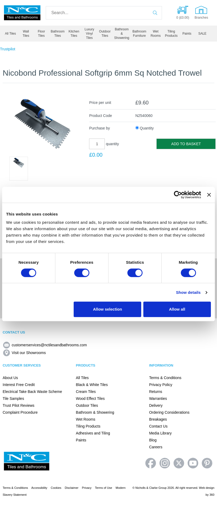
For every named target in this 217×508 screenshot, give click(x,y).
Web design (206, 487)
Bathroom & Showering (121, 33)
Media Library (160, 433)
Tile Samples (13, 398)
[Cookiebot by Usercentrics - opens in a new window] (178, 195)
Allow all (177, 309)
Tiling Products (171, 34)
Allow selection (107, 309)
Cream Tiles (86, 391)
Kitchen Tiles (74, 34)
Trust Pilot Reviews (18, 405)
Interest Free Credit (19, 385)
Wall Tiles (26, 34)
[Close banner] (209, 195)
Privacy (86, 487)
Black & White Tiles (92, 385)
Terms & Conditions (165, 378)
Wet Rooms (156, 34)
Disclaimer (71, 487)
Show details (188, 292)
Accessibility (39, 487)
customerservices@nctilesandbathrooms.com (45, 345)
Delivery (156, 405)
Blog (153, 440)
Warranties (158, 398)
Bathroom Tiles (58, 34)
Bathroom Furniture (139, 34)
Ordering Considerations (169, 412)
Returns (155, 391)
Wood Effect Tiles (90, 398)
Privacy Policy (160, 385)
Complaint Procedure (20, 412)
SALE (202, 33)
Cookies (56, 487)
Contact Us (158, 426)
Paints (186, 33)
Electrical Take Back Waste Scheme (32, 391)
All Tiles (10, 33)
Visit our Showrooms (24, 353)
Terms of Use (103, 487)
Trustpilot (7, 49)
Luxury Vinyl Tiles (89, 33)
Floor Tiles (41, 34)
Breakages (158, 419)
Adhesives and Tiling (93, 433)
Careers (155, 447)
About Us (10, 378)
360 (212, 494)
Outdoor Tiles (105, 34)
